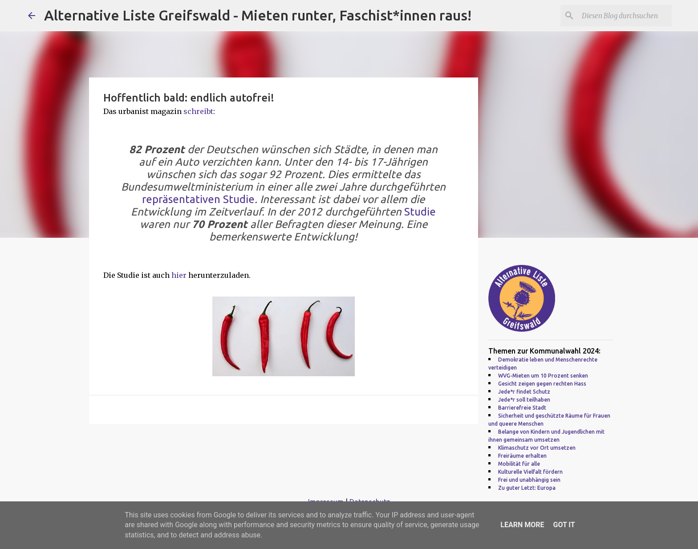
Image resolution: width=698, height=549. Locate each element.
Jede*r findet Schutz (524, 391)
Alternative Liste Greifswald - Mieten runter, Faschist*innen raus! (257, 15)
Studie (420, 212)
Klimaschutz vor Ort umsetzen (537, 448)
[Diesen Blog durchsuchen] (625, 15)
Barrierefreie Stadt (522, 408)
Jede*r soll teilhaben (524, 400)
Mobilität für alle (519, 464)
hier (179, 275)
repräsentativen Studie (198, 199)
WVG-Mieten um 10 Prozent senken (543, 375)
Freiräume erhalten (522, 456)
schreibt (198, 111)
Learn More (522, 525)
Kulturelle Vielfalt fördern (530, 472)
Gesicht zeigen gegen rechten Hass (542, 383)
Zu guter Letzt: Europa (527, 488)
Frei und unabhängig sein (529, 480)
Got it (564, 525)
